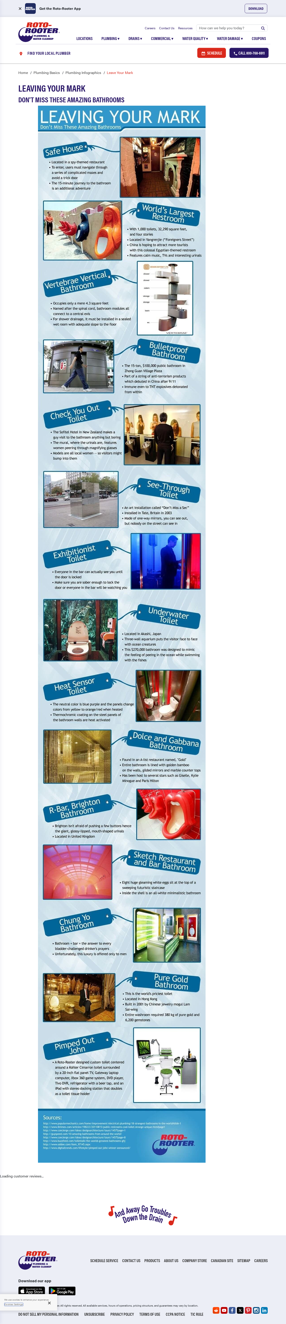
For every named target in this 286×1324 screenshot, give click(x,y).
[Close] (49, 1303)
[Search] (232, 28)
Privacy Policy (122, 1314)
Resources (185, 28)
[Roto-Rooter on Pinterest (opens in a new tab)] (248, 1310)
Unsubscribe (94, 1314)
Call (249, 53)
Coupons (259, 38)
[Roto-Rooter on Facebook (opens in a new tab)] (232, 1310)
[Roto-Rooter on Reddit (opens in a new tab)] (216, 1310)
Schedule (211, 53)
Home (23, 72)
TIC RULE (197, 1314)
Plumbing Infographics (83, 72)
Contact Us (167, 28)
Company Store (194, 1260)
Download (255, 8)
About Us (171, 1260)
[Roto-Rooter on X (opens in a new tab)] (240, 1310)
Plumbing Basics (47, 72)
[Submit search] (263, 28)
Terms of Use (149, 1314)
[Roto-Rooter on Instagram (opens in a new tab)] (256, 1310)
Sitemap (243, 1260)
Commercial (162, 38)
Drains (135, 38)
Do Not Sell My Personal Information (48, 1314)
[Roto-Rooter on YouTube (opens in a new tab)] (224, 1310)
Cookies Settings (13, 1304)
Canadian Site (222, 1260)
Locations (84, 38)
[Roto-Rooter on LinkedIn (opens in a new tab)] (264, 1310)
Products (152, 1260)
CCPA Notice (175, 1314)
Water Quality (195, 38)
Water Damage (230, 38)
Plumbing (110, 38)
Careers (150, 28)
